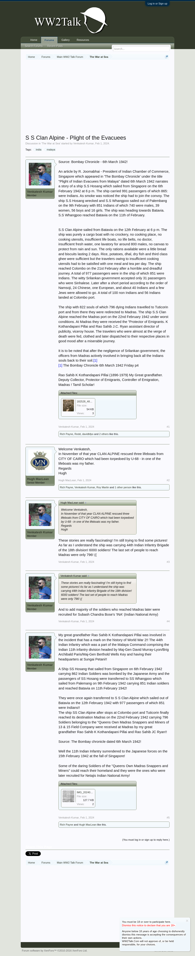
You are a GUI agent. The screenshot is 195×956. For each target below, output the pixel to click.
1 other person (123, 487)
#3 (168, 561)
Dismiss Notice (187, 921)
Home (33, 39)
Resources (83, 39)
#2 (168, 480)
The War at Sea (51, 143)
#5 (168, 817)
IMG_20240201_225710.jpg (93, 792)
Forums (49, 40)
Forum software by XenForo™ (54, 950)
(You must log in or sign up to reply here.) (146, 839)
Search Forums (34, 46)
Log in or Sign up (157, 3)
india (37, 149)
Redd (78, 434)
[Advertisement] (110, 98)
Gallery (65, 39)
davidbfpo (88, 434)
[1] (95, 360)
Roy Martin (102, 487)
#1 (168, 426)
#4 (168, 621)
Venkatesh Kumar (83, 143)
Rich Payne (66, 434)
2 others (104, 434)
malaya (50, 149)
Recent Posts (55, 46)
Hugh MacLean (38, 479)
